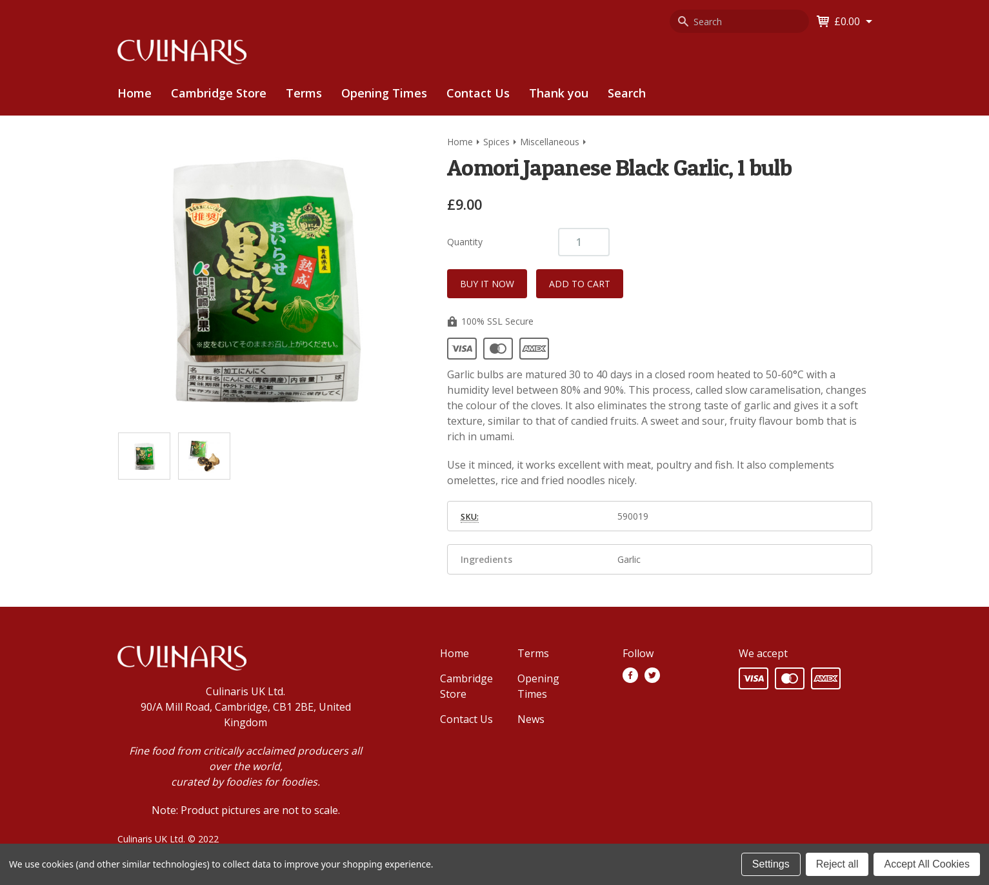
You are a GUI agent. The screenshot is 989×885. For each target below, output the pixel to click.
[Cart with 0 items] (853, 21)
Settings (771, 864)
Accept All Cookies (927, 864)
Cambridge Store (218, 93)
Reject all (837, 864)
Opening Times (384, 93)
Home (134, 93)
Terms (304, 93)
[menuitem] (218, 93)
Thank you (558, 93)
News (530, 719)
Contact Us (478, 93)
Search (627, 93)
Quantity (465, 242)
